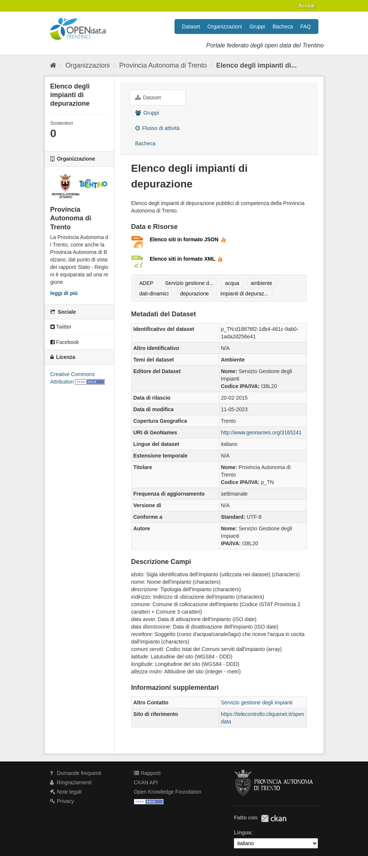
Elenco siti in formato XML (186, 259)
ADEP (146, 283)
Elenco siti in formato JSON (188, 239)
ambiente (261, 283)
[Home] (53, 65)
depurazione (194, 294)
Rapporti (147, 773)
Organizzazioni (224, 27)
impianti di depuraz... (244, 294)
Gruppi (257, 27)
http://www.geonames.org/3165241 (261, 432)
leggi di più (64, 293)
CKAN (273, 818)
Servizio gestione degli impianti (257, 702)
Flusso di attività (157, 128)
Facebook (64, 342)
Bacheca (283, 27)
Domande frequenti (75, 773)
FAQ (305, 27)
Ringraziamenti (71, 782)
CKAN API (146, 782)
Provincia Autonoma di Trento (163, 65)
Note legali (66, 792)
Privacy (62, 801)
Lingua (242, 832)
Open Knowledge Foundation (167, 792)
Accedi (307, 6)
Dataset (191, 27)
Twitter (61, 327)
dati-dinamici (154, 294)
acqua (232, 283)
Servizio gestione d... (189, 283)
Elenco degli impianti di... (256, 65)
